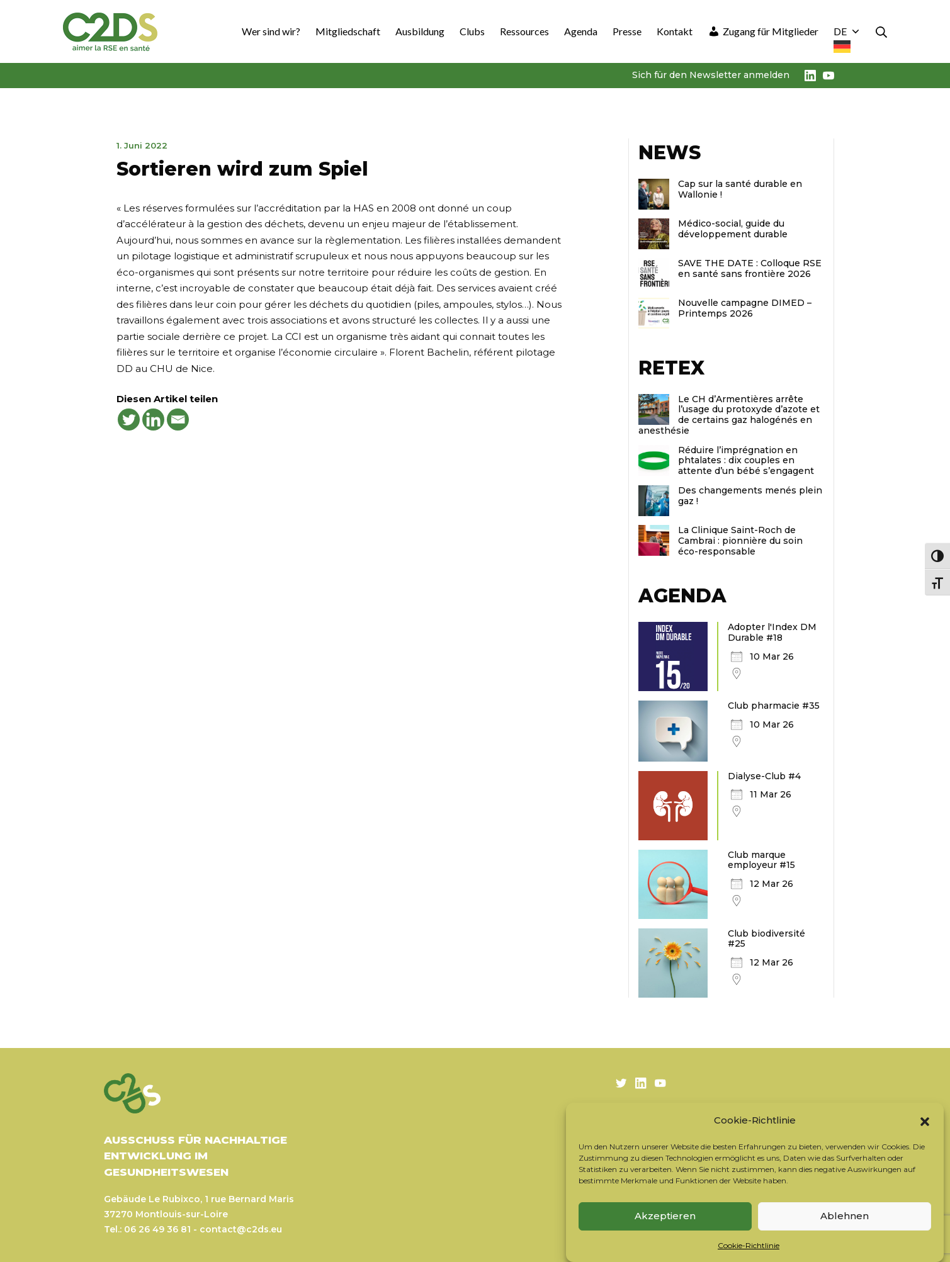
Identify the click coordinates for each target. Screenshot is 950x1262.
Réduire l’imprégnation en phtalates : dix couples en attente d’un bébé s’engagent (746, 460)
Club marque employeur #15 (761, 860)
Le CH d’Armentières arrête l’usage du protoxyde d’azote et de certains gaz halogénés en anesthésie (729, 414)
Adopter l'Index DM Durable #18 (772, 632)
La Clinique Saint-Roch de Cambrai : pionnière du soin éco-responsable (740, 540)
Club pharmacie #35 (774, 705)
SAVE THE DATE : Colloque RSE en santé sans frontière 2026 (750, 268)
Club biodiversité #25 (766, 939)
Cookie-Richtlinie (748, 1245)
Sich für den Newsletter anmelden (710, 75)
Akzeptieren (665, 1216)
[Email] (178, 419)
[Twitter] (129, 419)
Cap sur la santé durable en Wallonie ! (740, 189)
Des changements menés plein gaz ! (750, 496)
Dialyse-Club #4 (764, 776)
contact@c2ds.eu (241, 1229)
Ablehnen (844, 1216)
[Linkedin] (153, 419)
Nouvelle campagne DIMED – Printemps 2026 (744, 308)
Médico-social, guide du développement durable (733, 229)
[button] (925, 1120)
